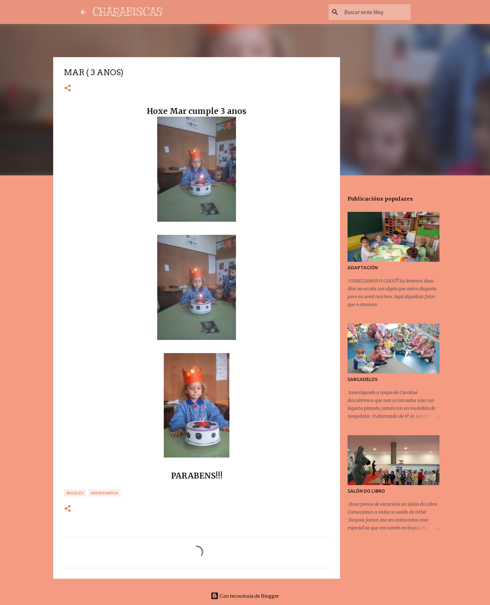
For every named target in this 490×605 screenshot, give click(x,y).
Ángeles (74, 492)
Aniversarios (104, 492)
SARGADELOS (362, 379)
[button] (68, 88)
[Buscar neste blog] (376, 12)
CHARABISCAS (128, 11)
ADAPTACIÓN (363, 267)
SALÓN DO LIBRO (366, 491)
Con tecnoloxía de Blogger (245, 596)
